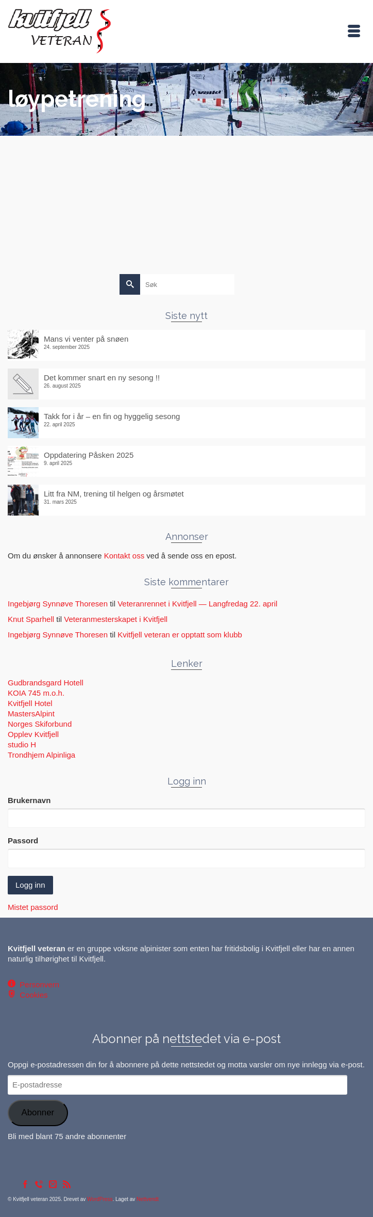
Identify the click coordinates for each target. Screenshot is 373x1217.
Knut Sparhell (31, 619)
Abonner (37, 1112)
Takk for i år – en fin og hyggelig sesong (112, 416)
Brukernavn (29, 800)
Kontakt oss (124, 555)
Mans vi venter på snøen (86, 338)
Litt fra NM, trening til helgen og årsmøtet (114, 493)
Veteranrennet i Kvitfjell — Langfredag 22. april (197, 603)
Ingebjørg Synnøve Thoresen (58, 603)
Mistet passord (33, 907)
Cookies (31, 994)
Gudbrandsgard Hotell (45, 682)
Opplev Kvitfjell (33, 734)
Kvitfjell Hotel (30, 703)
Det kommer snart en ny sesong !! (102, 377)
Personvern (37, 984)
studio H (22, 744)
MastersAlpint (31, 713)
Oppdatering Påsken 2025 (88, 455)
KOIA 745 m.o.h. (36, 692)
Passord (23, 840)
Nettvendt (148, 1199)
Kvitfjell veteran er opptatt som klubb (179, 634)
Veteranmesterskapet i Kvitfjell (115, 619)
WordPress (99, 1199)
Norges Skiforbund (40, 723)
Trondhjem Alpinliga (41, 754)
